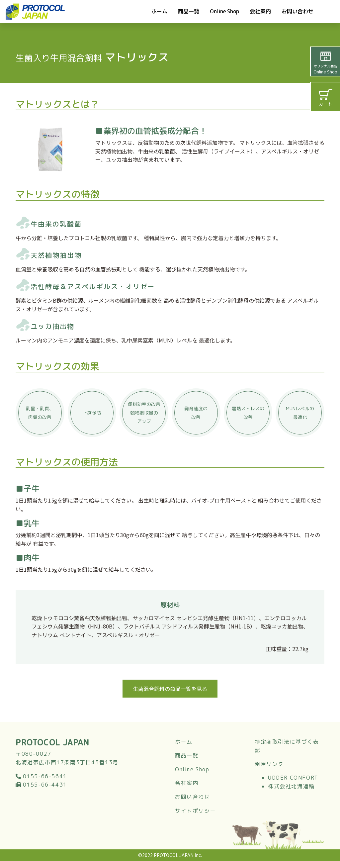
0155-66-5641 (41, 776)
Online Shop (224, 11)
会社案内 (260, 11)
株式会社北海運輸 (291, 786)
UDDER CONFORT (293, 777)
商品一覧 (188, 11)
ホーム (159, 11)
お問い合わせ (297, 11)
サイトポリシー (195, 810)
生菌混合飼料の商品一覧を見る (170, 689)
